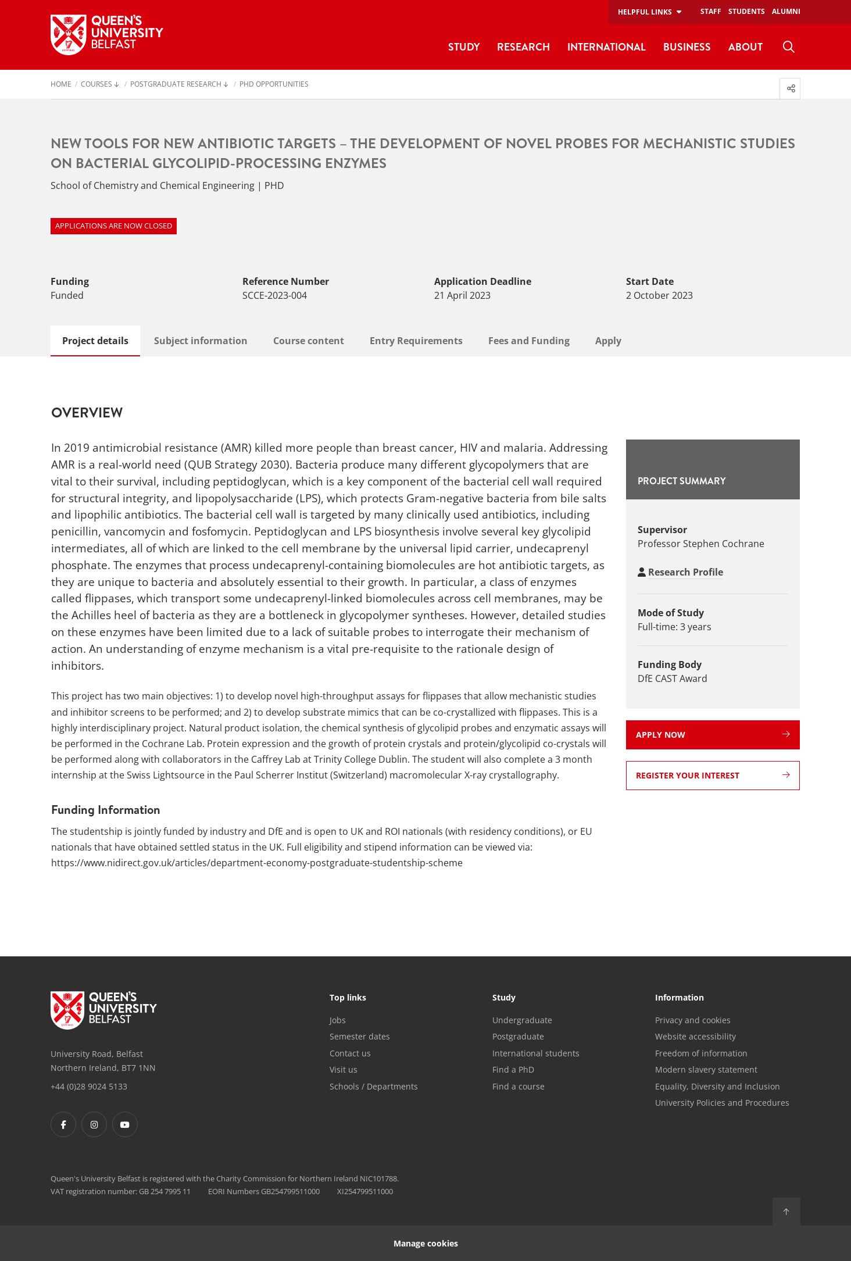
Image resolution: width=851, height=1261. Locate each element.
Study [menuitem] (464, 47)
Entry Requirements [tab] (416, 340)
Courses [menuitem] (96, 85)
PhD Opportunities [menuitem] (274, 85)
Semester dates (360, 1036)
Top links (348, 998)
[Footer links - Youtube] (125, 1124)
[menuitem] (788, 47)
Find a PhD (513, 1069)
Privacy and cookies (693, 1020)
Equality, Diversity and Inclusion (717, 1086)
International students (536, 1053)
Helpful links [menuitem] (645, 12)
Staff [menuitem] (710, 11)
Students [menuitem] (746, 11)
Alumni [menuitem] (786, 11)
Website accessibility (695, 1036)
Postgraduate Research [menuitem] (175, 85)
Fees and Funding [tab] (529, 340)
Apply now (713, 734)
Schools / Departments (374, 1086)
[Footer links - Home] (104, 1010)
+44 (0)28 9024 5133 (89, 1086)
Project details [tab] (95, 340)
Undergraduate (522, 1020)
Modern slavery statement (706, 1069)
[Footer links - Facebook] (63, 1124)
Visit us (343, 1069)
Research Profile (685, 572)
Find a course (518, 1086)
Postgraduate (518, 1036)
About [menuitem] (745, 47)
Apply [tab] (608, 340)
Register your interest (713, 775)
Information (679, 998)
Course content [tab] (308, 340)
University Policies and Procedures (722, 1102)
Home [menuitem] (61, 85)
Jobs (338, 1020)
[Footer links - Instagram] (94, 1124)
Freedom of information (701, 1053)
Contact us (350, 1053)
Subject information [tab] (201, 340)
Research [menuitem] (523, 47)
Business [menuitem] (687, 47)
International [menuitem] (606, 47)
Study (504, 998)
